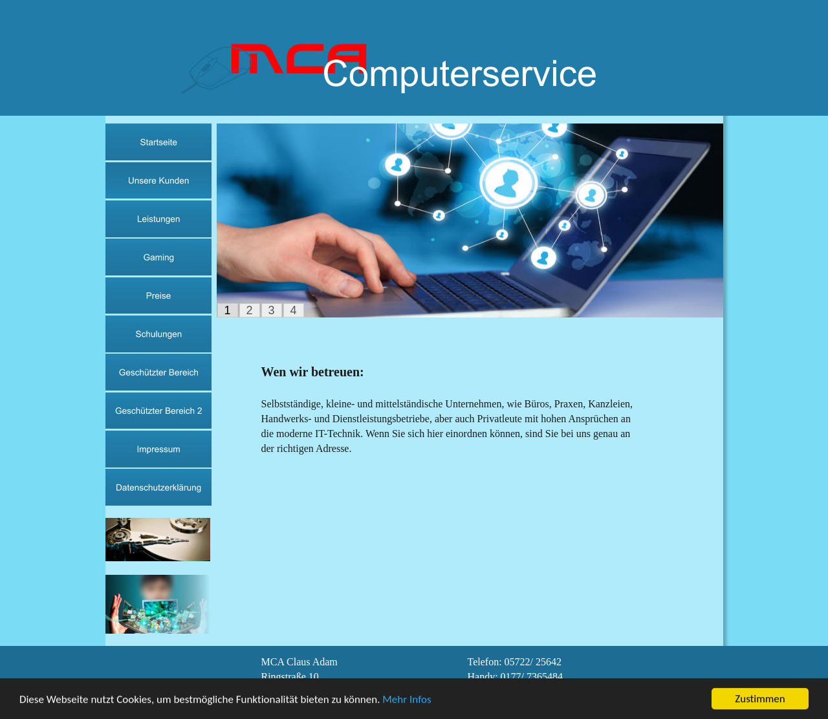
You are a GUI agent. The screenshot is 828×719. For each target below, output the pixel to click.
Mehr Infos (406, 700)
